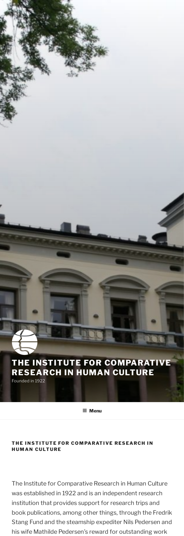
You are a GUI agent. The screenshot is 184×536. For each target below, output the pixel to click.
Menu (92, 410)
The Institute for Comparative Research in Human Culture (91, 367)
